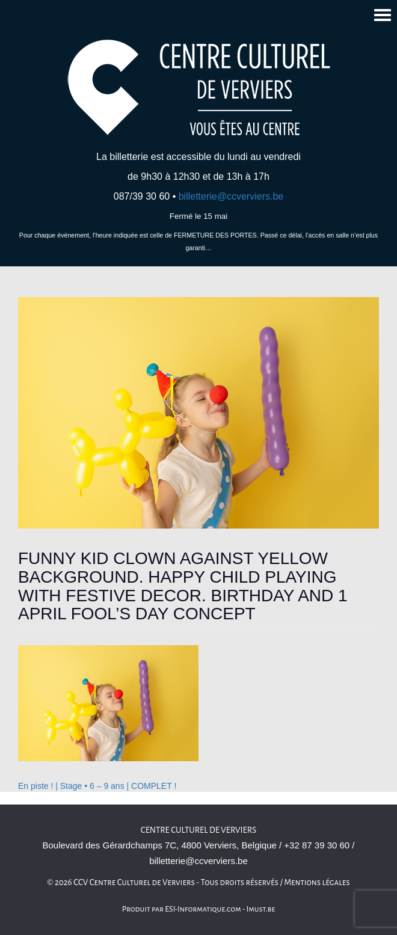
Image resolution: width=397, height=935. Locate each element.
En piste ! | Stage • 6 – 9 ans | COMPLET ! (97, 786)
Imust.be (261, 909)
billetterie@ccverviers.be (231, 196)
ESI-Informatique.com (203, 909)
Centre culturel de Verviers (198, 830)
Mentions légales (317, 882)
